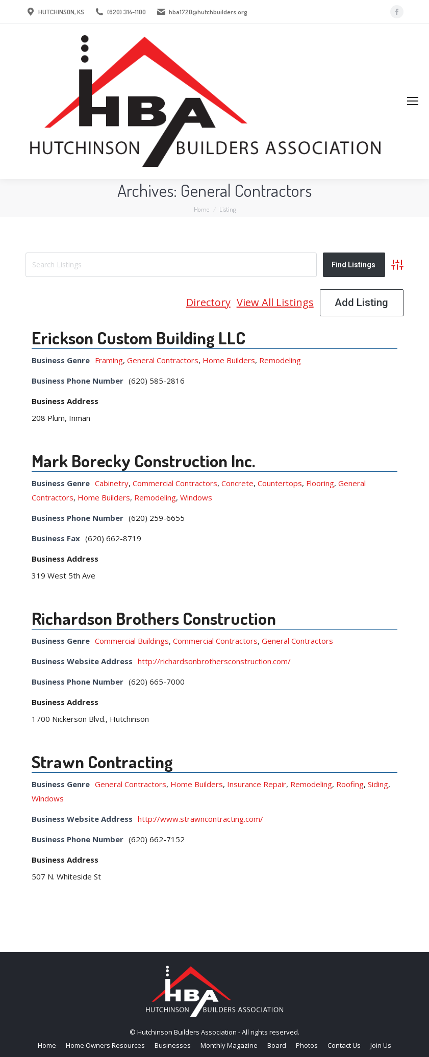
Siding (378, 784)
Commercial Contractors (175, 483)
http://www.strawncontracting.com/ (200, 819)
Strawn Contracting (102, 761)
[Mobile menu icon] (413, 101)
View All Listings (275, 302)
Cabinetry (112, 483)
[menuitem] (47, 1045)
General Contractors (162, 360)
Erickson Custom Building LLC (138, 337)
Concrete (237, 483)
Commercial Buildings (132, 641)
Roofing (350, 784)
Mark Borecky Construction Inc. (143, 460)
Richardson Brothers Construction (154, 618)
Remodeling (280, 360)
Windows (196, 497)
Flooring (320, 483)
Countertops (280, 483)
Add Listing (361, 302)
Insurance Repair (256, 784)
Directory (208, 302)
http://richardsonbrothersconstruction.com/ (214, 661)
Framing (109, 360)
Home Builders (229, 360)
